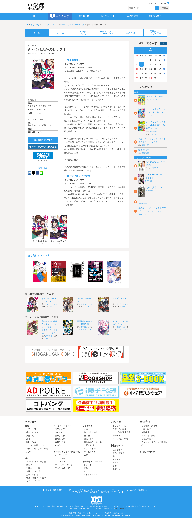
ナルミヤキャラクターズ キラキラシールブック (155, 112)
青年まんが (60, 435)
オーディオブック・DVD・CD (67, 452)
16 (155, 69)
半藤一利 (154, 168)
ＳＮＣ (47, 338)
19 (137, 73)
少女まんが (60, 432)
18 (164, 69)
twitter (33, 173)
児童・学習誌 (32, 474)
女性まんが (60, 439)
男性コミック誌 (33, 468)
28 (146, 78)
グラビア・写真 (91, 474)
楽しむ (116, 456)
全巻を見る (43, 168)
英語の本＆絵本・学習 (94, 442)
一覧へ (163, 43)
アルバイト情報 (148, 435)
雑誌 (27, 458)
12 (137, 69)
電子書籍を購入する (43, 140)
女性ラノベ (60, 445)
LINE (41, 173)
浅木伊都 (48, 336)
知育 (86, 455)
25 (164, 73)
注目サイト (117, 450)
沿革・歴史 (146, 429)
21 (146, 73)
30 (155, 78)
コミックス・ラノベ (50, 25)
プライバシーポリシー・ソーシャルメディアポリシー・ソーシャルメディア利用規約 (112, 490)
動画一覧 (116, 469)
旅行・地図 (31, 435)
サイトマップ (153, 3)
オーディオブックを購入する (43, 146)
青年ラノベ (60, 442)
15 (150, 69)
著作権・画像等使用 (54, 490)
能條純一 (149, 165)
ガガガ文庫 (79, 25)
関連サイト (117, 445)
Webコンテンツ (120, 463)
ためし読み (43, 94)
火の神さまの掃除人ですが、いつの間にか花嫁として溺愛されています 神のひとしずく (50, 327)
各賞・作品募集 (119, 429)
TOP (26, 25)
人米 (87, 306)
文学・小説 (31, 429)
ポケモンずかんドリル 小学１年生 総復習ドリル (155, 125)
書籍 (27, 426)
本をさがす (35, 25)
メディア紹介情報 (120, 439)
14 (146, 69)
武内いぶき (142, 214)
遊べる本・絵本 (91, 432)
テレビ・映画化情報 (121, 432)
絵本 (86, 429)
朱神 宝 (148, 181)
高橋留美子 (142, 203)
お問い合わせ (147, 452)
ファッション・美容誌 (36, 461)
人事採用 (145, 432)
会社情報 (145, 421)
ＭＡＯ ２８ (144, 200)
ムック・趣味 (90, 449)
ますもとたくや (37, 53)
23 (155, 73)
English (165, 3)
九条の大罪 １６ (154, 187)
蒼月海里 (84, 327)
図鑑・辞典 (89, 439)
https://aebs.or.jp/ (121, 508)
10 (160, 64)
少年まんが (60, 429)
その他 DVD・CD (62, 468)
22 (150, 73)
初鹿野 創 (121, 327)
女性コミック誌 (33, 471)
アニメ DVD (60, 458)
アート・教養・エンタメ (37, 445)
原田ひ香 (145, 153)
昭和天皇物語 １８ (155, 161)
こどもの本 (87, 426)
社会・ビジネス (33, 432)
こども (29, 452)
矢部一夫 (153, 131)
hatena (29, 173)
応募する (116, 459)
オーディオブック (63, 455)
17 (160, 69)
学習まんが (90, 445)
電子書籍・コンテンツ (92, 461)
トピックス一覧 (119, 426)
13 (141, 69)
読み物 (87, 435)
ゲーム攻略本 (90, 452)
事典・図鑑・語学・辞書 (37, 449)
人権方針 (69, 490)
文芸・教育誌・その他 (36, 478)
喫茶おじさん (144, 150)
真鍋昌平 (149, 190)
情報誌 (29, 465)
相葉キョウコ (86, 329)
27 (141, 78)
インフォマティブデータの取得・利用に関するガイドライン (95, 492)
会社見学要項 (147, 439)
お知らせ (116, 421)
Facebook (37, 173)
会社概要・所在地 (149, 426)
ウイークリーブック (35, 481)
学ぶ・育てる (118, 453)
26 (137, 78)
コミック (88, 465)
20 (141, 73)
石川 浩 (153, 134)
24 (160, 73)
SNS (115, 466)
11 (164, 64)
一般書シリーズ (66, 25)
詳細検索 (165, 8)
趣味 (28, 439)
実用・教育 (31, 442)
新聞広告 (116, 435)
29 (150, 78)
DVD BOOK (60, 461)
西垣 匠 (145, 145)
